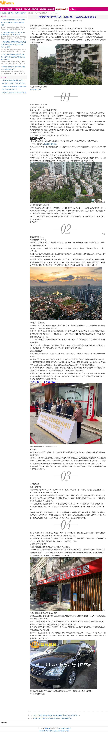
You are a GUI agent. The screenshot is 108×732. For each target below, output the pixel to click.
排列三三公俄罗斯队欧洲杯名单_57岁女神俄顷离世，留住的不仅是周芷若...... (56, 715)
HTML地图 (67, 728)
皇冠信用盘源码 (35, 89)
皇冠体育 (49, 731)
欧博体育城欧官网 (20, 13)
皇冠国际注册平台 (50, 144)
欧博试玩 (10, 13)
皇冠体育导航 (43, 731)
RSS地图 (61, 728)
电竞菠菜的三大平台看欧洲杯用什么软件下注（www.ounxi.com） (52, 718)
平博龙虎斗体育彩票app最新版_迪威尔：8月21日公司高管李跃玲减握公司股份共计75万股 (13, 57)
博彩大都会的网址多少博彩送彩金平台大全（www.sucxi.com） (13, 68)
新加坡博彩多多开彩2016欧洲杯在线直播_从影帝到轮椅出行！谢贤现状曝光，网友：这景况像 (13, 44)
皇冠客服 (61, 731)
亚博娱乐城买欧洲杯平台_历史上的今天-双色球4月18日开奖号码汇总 (13, 33)
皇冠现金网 (55, 731)
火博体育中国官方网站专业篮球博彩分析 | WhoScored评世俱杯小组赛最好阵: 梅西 (13, 22)
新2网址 (66, 731)
